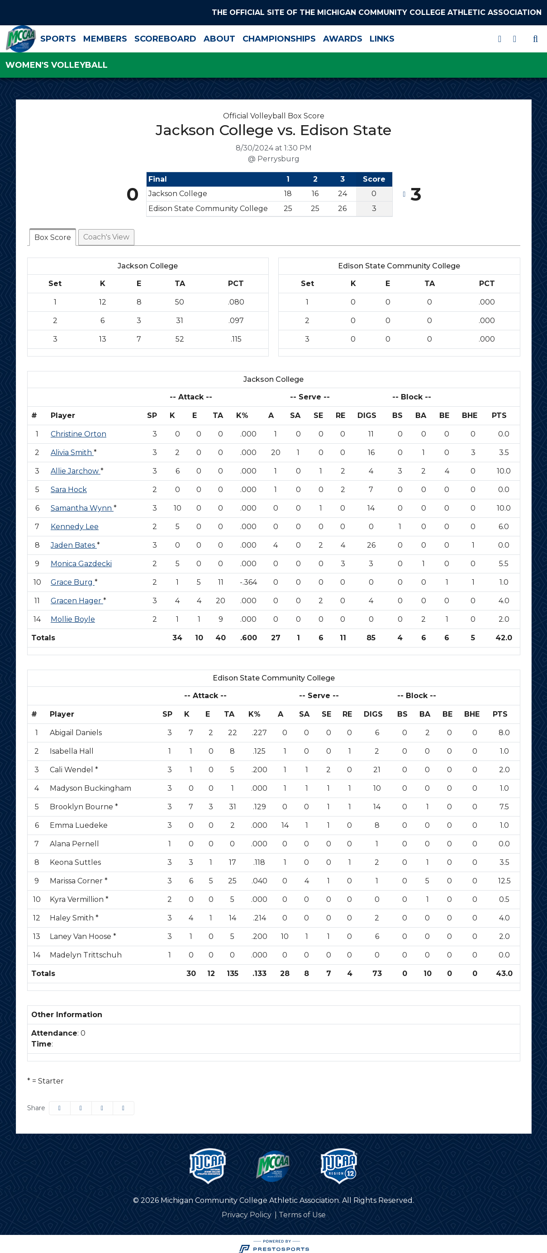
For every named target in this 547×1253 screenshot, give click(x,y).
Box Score (52, 233)
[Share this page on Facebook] (60, 1104)
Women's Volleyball (56, 61)
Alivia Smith (72, 448)
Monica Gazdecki (81, 559)
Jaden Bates (74, 540)
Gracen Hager (77, 596)
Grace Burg (73, 577)
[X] (499, 37)
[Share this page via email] (102, 1104)
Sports (92, 37)
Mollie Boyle (73, 614)
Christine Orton (78, 429)
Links (416, 37)
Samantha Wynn (82, 503)
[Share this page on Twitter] (81, 1104)
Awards (376, 37)
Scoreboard (199, 37)
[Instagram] (514, 37)
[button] (123, 1104)
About (253, 37)
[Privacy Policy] (246, 1210)
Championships (313, 37)
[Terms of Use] (302, 1210)
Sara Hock (69, 485)
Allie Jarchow (75, 466)
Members (139, 37)
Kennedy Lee (75, 522)
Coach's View (106, 232)
